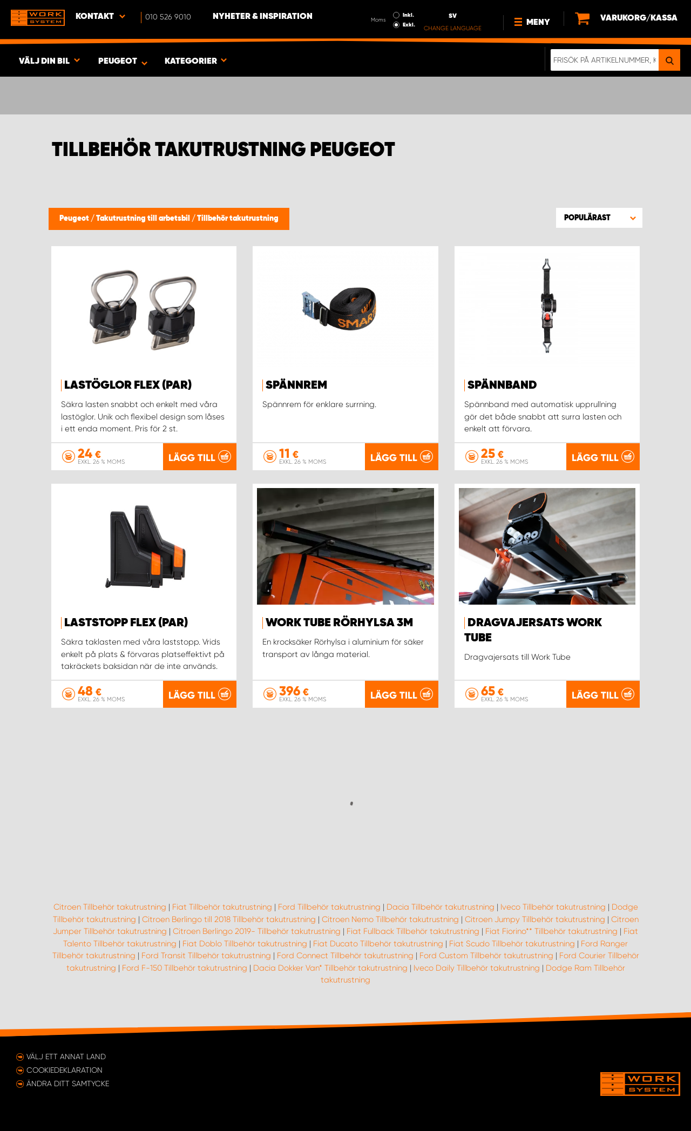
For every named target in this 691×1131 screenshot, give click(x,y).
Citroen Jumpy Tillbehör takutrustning (535, 919)
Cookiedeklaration (64, 1070)
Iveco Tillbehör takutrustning (553, 907)
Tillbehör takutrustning (238, 218)
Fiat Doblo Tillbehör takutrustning (244, 944)
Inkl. (408, 15)
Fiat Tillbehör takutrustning (222, 907)
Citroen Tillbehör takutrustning (109, 907)
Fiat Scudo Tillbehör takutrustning (512, 944)
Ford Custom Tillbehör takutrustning (486, 955)
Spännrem (296, 385)
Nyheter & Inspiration (263, 16)
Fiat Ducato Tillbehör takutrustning (378, 944)
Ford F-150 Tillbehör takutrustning (184, 968)
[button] (599, 217)
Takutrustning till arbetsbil (144, 218)
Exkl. (409, 25)
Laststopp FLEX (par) (126, 623)
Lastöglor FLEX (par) (128, 385)
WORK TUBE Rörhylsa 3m (339, 623)
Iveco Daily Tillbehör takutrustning (477, 968)
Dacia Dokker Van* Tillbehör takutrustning (330, 968)
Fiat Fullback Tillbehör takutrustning (413, 931)
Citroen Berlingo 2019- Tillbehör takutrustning (257, 931)
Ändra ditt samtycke (67, 1083)
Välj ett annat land (66, 1056)
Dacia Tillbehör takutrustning (440, 907)
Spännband (502, 385)
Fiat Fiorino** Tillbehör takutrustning (551, 931)
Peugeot (75, 218)
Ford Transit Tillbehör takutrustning (206, 955)
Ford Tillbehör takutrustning (329, 907)
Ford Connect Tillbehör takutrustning (345, 955)
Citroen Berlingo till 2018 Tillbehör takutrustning (229, 919)
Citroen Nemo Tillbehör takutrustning (390, 919)
